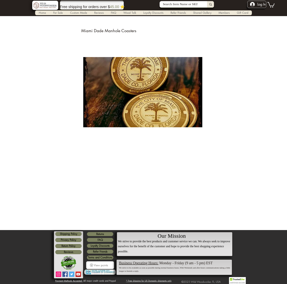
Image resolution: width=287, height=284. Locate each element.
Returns (100, 234)
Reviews (68, 252)
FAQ (100, 240)
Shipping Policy (68, 234)
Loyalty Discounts (100, 246)
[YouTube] (78, 274)
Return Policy (68, 246)
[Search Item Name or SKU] (181, 4)
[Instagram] (58, 274)
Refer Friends (100, 251)
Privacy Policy (68, 240)
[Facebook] (65, 274)
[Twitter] (71, 274)
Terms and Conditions (100, 257)
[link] (271, 4)
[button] (78, 12)
